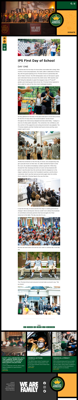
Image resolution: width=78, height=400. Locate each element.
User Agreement (10, 388)
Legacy (12, 382)
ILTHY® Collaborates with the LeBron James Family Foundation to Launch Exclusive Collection (13, 360)
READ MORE (5, 370)
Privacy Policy (10, 387)
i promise (29, 327)
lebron (39, 327)
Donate (71, 32)
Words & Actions (35, 358)
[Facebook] (44, 383)
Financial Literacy (61, 358)
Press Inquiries (10, 390)
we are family (50, 327)
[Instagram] (44, 387)
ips (34, 327)
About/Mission (10, 384)
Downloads (11, 385)
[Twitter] (44, 391)
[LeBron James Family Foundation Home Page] (57, 383)
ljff (44, 327)
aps (25, 327)
